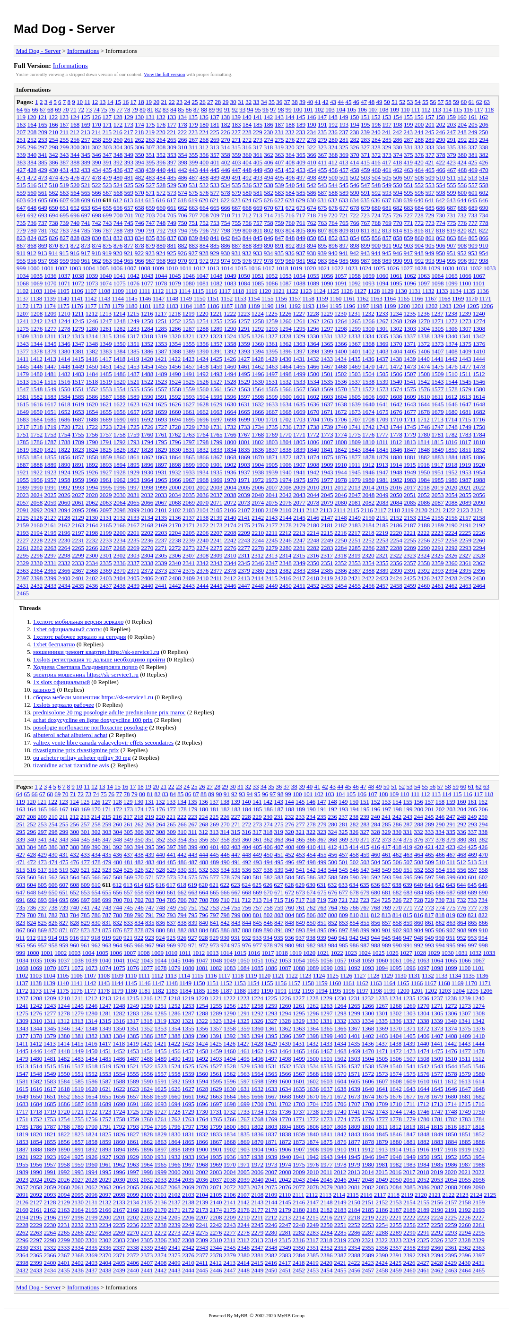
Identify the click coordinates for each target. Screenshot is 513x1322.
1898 (175, 464)
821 (473, 230)
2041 (272, 494)
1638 (341, 404)
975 (236, 260)
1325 (244, 336)
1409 (465, 351)
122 (53, 116)
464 (419, 169)
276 (290, 139)
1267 (382, 321)
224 (204, 132)
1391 (216, 351)
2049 (382, 494)
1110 (131, 290)
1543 (438, 381)
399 (193, 162)
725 (386, 215)
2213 (299, 532)
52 (402, 101)
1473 (410, 366)
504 (376, 177)
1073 (92, 283)
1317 (133, 336)
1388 (175, 351)
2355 (382, 563)
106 (362, 109)
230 (268, 132)
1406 (423, 351)
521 (86, 185)
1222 (230, 313)
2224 (451, 532)
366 (311, 154)
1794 (147, 442)
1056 (327, 275)
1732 (230, 426)
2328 (479, 555)
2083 (382, 502)
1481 (50, 374)
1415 (78, 358)
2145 (299, 517)
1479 (23, 374)
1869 (244, 457)
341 (43, 154)
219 (150, 132)
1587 (106, 396)
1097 (423, 283)
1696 (202, 419)
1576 (423, 389)
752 (204, 222)
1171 (485, 298)
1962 (119, 479)
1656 (119, 411)
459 (365, 169)
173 (129, 124)
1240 (479, 313)
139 (236, 116)
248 (462, 132)
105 (351, 109)
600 (462, 192)
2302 (119, 555)
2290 (423, 547)
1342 (479, 336)
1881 (410, 457)
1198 (376, 305)
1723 (106, 426)
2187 (410, 525)
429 (43, 169)
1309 (23, 336)
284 (376, 139)
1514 (36, 381)
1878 (368, 457)
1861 (133, 457)
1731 (216, 426)
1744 (396, 426)
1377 (23, 351)
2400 (64, 578)
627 (279, 200)
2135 (161, 517)
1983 (410, 479)
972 (204, 260)
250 (483, 132)
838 (182, 237)
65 (27, 109)
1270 (423, 321)
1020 (310, 268)
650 (53, 207)
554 (440, 185)
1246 (92, 321)
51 (394, 101)
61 (471, 101)
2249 (327, 540)
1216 (147, 313)
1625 (161, 404)
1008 (144, 268)
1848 (423, 449)
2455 (354, 585)
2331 (50, 563)
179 (193, 124)
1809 (354, 442)
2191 (465, 525)
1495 (244, 374)
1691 (133, 419)
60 (464, 101)
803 (279, 230)
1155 (267, 298)
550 (397, 185)
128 (117, 116)
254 (53, 139)
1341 (465, 336)
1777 (382, 434)
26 (203, 101)
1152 (227, 298)
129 (128, 116)
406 (268, 162)
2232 (92, 540)
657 (129, 207)
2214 (313, 532)
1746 (423, 426)
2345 (244, 563)
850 (311, 237)
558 (483, 185)
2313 (271, 555)
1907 (299, 464)
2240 (202, 540)
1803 (272, 442)
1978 (341, 479)
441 (172, 169)
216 (117, 132)
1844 (368, 449)
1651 (50, 411)
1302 (396, 328)
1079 (175, 283)
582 (268, 192)
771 (408, 222)
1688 (92, 419)
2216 (340, 532)
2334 (92, 563)
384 (32, 162)
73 (89, 109)
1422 (174, 358)
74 (97, 109)
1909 (327, 464)
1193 (308, 305)
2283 (327, 547)
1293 (272, 328)
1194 (322, 305)
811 (365, 230)
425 (473, 162)
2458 (396, 585)
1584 (64, 396)
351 (150, 154)
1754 (64, 434)
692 (32, 215)
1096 (410, 283)
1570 (341, 389)
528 (161, 185)
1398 (313, 351)
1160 (336, 298)
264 (161, 139)
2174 (230, 525)
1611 (438, 396)
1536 (341, 381)
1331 (327, 336)
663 (193, 207)
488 (204, 177)
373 (387, 154)
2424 (396, 578)
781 (43, 230)
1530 (258, 381)
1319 (161, 336)
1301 (382, 328)
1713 (437, 419)
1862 (147, 457)
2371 (133, 570)
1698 (230, 419)
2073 (244, 502)
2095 (78, 510)
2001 (189, 487)
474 (53, 177)
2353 (354, 563)
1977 (327, 479)
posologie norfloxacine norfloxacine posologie (90, 727)
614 (139, 200)
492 (247, 177)
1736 (285, 426)
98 (281, 109)
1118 (238, 290)
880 (161, 245)
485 (172, 177)
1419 (133, 358)
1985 (438, 479)
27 (210, 101)
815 (408, 230)
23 (179, 101)
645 (473, 200)
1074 (106, 283)
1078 (161, 283)
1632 (258, 404)
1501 (327, 374)
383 (21, 162)
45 (348, 101)
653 (86, 207)
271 (236, 139)
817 (430, 230)
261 (129, 139)
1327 (271, 336)
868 (32, 245)
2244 (258, 540)
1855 (50, 457)
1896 (147, 464)
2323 (410, 555)
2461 (438, 585)
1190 (267, 305)
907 (451, 245)
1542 (423, 381)
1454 (147, 366)
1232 (368, 313)
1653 (78, 411)
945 (386, 253)
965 (129, 260)
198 (397, 124)
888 (247, 245)
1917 (437, 464)
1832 (202, 449)
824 (32, 237)
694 (53, 215)
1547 (23, 389)
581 (258, 192)
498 (311, 177)
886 (225, 245)
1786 (36, 442)
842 (225, 237)
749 (172, 222)
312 (204, 147)
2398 (36, 578)
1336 (396, 336)
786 (96, 230)
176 (161, 124)
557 (473, 185)
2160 (36, 525)
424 (462, 162)
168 (75, 124)
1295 (299, 328)
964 (118, 260)
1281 (106, 328)
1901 (216, 464)
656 (118, 207)
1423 (189, 358)
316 (247, 147)
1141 (77, 298)
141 (257, 116)
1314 (92, 336)
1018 (282, 268)
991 (408, 260)
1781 (438, 434)
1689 (106, 419)
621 (214, 200)
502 (354, 177)
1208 (36, 313)
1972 (258, 479)
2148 (341, 517)
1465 (299, 366)
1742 (368, 426)
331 (408, 147)
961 (86, 260)
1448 (64, 366)
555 (451, 185)
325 (343, 147)
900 (376, 245)
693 (43, 215)
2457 (382, 585)
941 (343, 253)
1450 (92, 366)
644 (462, 200)
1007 (130, 268)
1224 (258, 313)
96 (265, 109)
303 (107, 147)
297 (43, 147)
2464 (479, 585)
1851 (465, 449)
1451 (106, 366)
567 (107, 192)
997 (473, 260)
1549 (50, 389)
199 (408, 124)
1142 (91, 298)
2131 (106, 517)
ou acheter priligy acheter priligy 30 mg (81, 757)
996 (462, 260)
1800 (230, 442)
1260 (285, 321)
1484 (92, 374)
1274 (479, 321)
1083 (230, 283)
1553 (106, 389)
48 (371, 101)
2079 (327, 502)
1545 (465, 381)
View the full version (164, 74)
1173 (36, 305)
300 (75, 147)
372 (376, 154)
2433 (50, 585)
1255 (216, 321)
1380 (64, 351)
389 (86, 162)
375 (408, 154)
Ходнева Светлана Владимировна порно (85, 666)
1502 (341, 374)
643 (451, 200)
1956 (36, 479)
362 (268, 154)
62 (479, 101)
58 (448, 101)
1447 (50, 366)
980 (290, 260)
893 (301, 245)
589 (344, 192)
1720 (64, 426)
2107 (244, 510)
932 (247, 253)
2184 (368, 525)
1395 (272, 351)
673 (301, 207)
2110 (285, 510)
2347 (272, 563)
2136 (175, 517)
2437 (106, 585)
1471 (382, 366)
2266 (92, 547)
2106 (230, 510)
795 (193, 230)
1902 (230, 464)
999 (21, 268)
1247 (106, 321)
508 (419, 177)
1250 (147, 321)
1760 (147, 434)
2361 (465, 563)
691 (21, 215)
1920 (479, 464)
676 (333, 207)
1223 (244, 313)
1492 (202, 374)
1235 (410, 313)
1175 (63, 305)
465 (430, 169)
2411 (216, 578)
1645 (438, 404)
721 (343, 215)
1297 (327, 328)
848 (290, 237)
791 (150, 230)
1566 (285, 389)
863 (451, 237)
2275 (216, 547)
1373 (438, 343)
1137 (23, 298)
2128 (64, 517)
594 (397, 192)
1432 (313, 358)
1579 (465, 389)
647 (21, 207)
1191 (281, 305)
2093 (50, 510)
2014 (368, 487)
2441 (161, 585)
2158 (479, 517)
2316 (313, 555)
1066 (465, 275)
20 (156, 101)
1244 (64, 321)
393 (129, 162)
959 (64, 260)
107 (373, 109)
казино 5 (44, 689)
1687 (78, 419)
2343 (216, 563)
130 (139, 116)
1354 (175, 343)
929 (214, 253)
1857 (78, 457)
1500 (313, 374)
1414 (64, 358)
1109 (118, 290)
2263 (50, 547)
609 (86, 200)
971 (193, 260)
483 (150, 177)
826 (53, 237)
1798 (202, 442)
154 (397, 116)
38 (295, 101)
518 (53, 185)
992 (419, 260)
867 (21, 245)
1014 (227, 268)
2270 (147, 547)
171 (107, 124)
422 (440, 162)
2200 (119, 532)
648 (32, 207)
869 (43, 245)
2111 (299, 510)
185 (258, 124)
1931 (161, 472)
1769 (272, 434)
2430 (479, 578)
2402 (92, 578)
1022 (337, 268)
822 (483, 230)
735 (21, 222)
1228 (313, 313)
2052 (423, 494)
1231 (354, 313)
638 (397, 200)
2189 (438, 525)
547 (365, 185)
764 (333, 222)
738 (53, 222)
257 (86, 139)
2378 (230, 570)
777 (473, 222)
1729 (189, 426)
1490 (175, 374)
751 (193, 222)
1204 (459, 305)
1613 (465, 396)
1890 (64, 464)
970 (182, 260)
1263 (327, 321)
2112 (312, 510)
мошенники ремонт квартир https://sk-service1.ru (96, 651)
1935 (216, 472)
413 (343, 162)
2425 (410, 578)
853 (344, 237)
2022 (479, 487)
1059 (368, 275)
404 (247, 162)
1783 (465, 434)
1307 (465, 328)
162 (483, 116)
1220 (202, 313)
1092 (354, 283)
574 (182, 192)
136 (204, 116)
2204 (175, 532)
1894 (119, 464)
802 (268, 230)
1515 (50, 381)
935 (279, 253)
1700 (258, 419)
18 (141, 101)
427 (21, 169)
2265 (78, 547)
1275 (23, 328)
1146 (145, 298)
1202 (431, 305)
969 (172, 260)
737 (43, 222)
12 (95, 101)
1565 (272, 389)
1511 (465, 374)
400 (204, 162)
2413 (244, 578)
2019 (437, 487)
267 (193, 139)
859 (408, 237)
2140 (230, 517)
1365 (327, 343)
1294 (285, 328)
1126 (346, 290)
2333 (78, 563)
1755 (78, 434)
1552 (92, 389)
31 (241, 101)
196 (376, 124)
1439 (410, 358)
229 (257, 132)
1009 (158, 268)
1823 (78, 449)
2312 (258, 555)
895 (322, 245)
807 (322, 230)
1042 (133, 275)
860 (419, 237)
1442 (451, 358)
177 (172, 124)
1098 (438, 283)
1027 (406, 268)
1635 (299, 404)
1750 (479, 426)
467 (451, 169)
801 (258, 230)
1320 (174, 336)
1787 (50, 442)
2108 (258, 510)
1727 (161, 426)
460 (376, 169)
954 (483, 253)
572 (161, 192)
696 (75, 215)
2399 (50, 578)
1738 (313, 426)
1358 (230, 343)
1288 (202, 328)
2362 (479, 563)
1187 (227, 305)
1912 (368, 464)
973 (215, 260)
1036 (50, 275)
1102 (23, 290)
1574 (396, 389)
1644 (423, 404)
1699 (244, 419)
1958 (64, 479)
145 (300, 116)
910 (483, 245)
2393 (438, 570)
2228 (36, 540)
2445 (216, 585)
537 (258, 185)
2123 (463, 510)
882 (182, 245)
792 (161, 230)
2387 (354, 570)
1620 (92, 404)
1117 (225, 290)
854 (354, 237)
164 (32, 124)
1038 (78, 275)
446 (225, 169)
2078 (313, 502)
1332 (340, 336)
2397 (23, 578)
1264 (341, 321)
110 (405, 109)
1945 (354, 472)
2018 (423, 487)
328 (376, 147)
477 (86, 177)
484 (161, 177)
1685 (50, 419)
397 (172, 162)
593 (387, 192)
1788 (64, 442)
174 (139, 124)
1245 (78, 321)
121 (42, 116)
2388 (368, 570)
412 (333, 162)
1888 (36, 464)
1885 (465, 457)
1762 (175, 434)
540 (290, 185)
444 (204, 169)
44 (341, 101)
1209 (50, 313)
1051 (258, 275)
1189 (254, 305)
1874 (313, 457)
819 (451, 230)
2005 (244, 487)
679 (365, 207)
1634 (285, 404)
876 (118, 245)
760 (290, 222)
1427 (244, 358)
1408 (451, 351)
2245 (272, 540)
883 (193, 245)
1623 (133, 404)
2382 (285, 570)
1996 (119, 487)
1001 (47, 268)
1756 (92, 434)
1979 (354, 479)
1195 (336, 305)
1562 (230, 389)
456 (333, 169)
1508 (423, 374)
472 (32, 177)
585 (301, 192)
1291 (244, 328)
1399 (327, 351)
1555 (133, 389)
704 (161, 215)
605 (43, 200)
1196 (349, 305)
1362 (285, 343)
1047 (202, 275)
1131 (415, 290)
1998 (147, 487)
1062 (410, 275)
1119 (251, 290)
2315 (299, 555)
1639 (354, 404)
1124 (319, 290)
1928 (119, 472)
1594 (202, 396)
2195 (50, 532)
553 (430, 185)
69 (58, 109)
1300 (368, 328)
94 (250, 109)
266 (182, 139)
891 (279, 245)
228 (247, 132)
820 (462, 230)
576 (204, 192)
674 (311, 207)
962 (96, 260)
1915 (410, 464)
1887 (23, 464)
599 (451, 192)
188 (290, 124)
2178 (285, 525)
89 (212, 109)
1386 (147, 351)
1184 (186, 305)
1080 (189, 283)
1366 (341, 343)
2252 (368, 540)
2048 (368, 494)
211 (64, 132)
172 (118, 124)
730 (440, 215)
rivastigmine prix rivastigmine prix (76, 750)
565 (86, 192)
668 (247, 207)
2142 (258, 517)
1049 (230, 275)
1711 (410, 419)
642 (440, 200)
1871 (272, 457)
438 (139, 169)
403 (236, 162)
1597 (244, 396)
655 (107, 207)
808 (333, 230)
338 (483, 147)
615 (150, 200)
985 (344, 260)
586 (311, 192)
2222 (423, 532)
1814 (423, 442)
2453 (327, 585)
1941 (299, 472)
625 (257, 200)
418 (397, 162)
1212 (92, 313)
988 (376, 260)
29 (225, 101)
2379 (244, 570)
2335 (106, 563)
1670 (313, 411)
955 (21, 260)
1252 (175, 321)
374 (397, 154)
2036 (202, 494)
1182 (159, 305)
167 (64, 124)
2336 (119, 563)
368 (333, 154)
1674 (368, 411)
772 (419, 222)
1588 (119, 396)
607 (64, 200)
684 (419, 207)
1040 (106, 275)
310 (182, 147)
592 (376, 192)
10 (80, 101)
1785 (23, 442)
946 (397, 253)
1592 (175, 396)
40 (310, 101)
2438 (119, 585)
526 (139, 185)
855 (365, 237)
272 (247, 139)
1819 (23, 449)
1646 (451, 404)
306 (139, 147)
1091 (341, 283)
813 (386, 230)
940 (333, 253)
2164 (92, 525)
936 (290, 253)
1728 (175, 426)
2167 (133, 525)
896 (333, 245)
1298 (341, 328)
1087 (285, 283)
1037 (64, 275)
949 (430, 253)
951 (451, 253)
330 (397, 147)
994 (440, 260)
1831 (189, 449)
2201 (133, 532)
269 (215, 139)
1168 (444, 298)
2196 (64, 532)
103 (330, 109)
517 (43, 185)
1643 (410, 404)
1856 (64, 457)
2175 (244, 525)
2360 (451, 563)
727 (408, 215)
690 (483, 207)
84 (173, 109)
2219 (382, 532)
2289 (410, 547)
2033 (161, 494)
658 (139, 207)
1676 (396, 411)
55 (425, 101)
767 (365, 222)
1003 (75, 268)
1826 (119, 449)
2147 (327, 517)
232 (290, 132)
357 (215, 154)
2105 (216, 510)
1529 (244, 381)
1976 (313, 479)
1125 (333, 290)
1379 (50, 351)
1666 (258, 411)
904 (419, 245)
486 (182, 177)
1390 (202, 351)
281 (344, 139)
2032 (147, 494)
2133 (133, 517)
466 (440, 169)
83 (166, 109)
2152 (396, 517)
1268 (396, 321)
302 (96, 147)
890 (268, 245)
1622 (119, 404)
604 (32, 200)
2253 (382, 540)
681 (387, 207)
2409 (189, 578)
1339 (437, 336)
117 (478, 109)
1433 (327, 358)
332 (419, 147)
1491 (189, 374)
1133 (442, 290)
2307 (189, 555)
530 (182, 185)
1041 (119, 275)
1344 (36, 343)
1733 (244, 426)
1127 (360, 290)
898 (354, 245)
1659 (161, 411)
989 (387, 260)
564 (75, 192)
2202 (147, 532)
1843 (354, 449)
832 (118, 237)
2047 (354, 494)
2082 (368, 502)
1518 (92, 381)
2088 (451, 502)
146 (311, 116)
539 (279, 185)
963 (107, 260)
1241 (23, 321)
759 (279, 222)
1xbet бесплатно (54, 644)
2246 (285, 540)
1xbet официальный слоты (67, 629)
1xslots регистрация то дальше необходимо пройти (99, 659)
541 (301, 185)
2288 (396, 547)
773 (430, 222)
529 (172, 185)
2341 (189, 563)
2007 (272, 487)
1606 (368, 396)
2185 (382, 525)
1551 (78, 389)
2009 (299, 487)
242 (397, 132)
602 (483, 192)
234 (311, 132)
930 (225, 253)
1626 (175, 404)
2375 (189, 570)
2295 (23, 555)
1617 (50, 404)
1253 (189, 321)
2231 (78, 540)
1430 (285, 358)
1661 (189, 411)
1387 (161, 351)
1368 (368, 343)
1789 (78, 442)
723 (365, 215)
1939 (272, 472)
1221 (216, 313)
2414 (258, 578)
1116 (211, 290)
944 (376, 253)
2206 (202, 532)
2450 (285, 585)
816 (419, 230)
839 (193, 237)
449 (258, 169)
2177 (272, 525)
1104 (50, 290)
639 (408, 200)
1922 (36, 472)
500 (333, 177)
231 (279, 132)
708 (204, 215)
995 (451, 260)
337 (473, 147)
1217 (161, 313)
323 (322, 147)
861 (430, 237)
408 (290, 162)
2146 (313, 517)
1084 (244, 283)
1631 (244, 404)
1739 (327, 426)
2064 (119, 502)
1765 (216, 434)
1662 (202, 411)
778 (483, 222)
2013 (354, 487)
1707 (354, 419)
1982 (396, 479)
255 (64, 139)
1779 (410, 434)
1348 (92, 343)
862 (440, 237)
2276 (230, 547)
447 (236, 169)
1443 (465, 358)
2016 (396, 487)
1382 (92, 351)
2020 (451, 487)
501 (344, 177)
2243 (244, 540)
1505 (382, 374)
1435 (354, 358)
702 (139, 215)
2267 (106, 547)
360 (247, 154)
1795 (161, 442)
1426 (230, 358)
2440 (147, 585)
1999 (161, 487)
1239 (465, 313)
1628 (202, 404)
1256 (230, 321)
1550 (64, 389)
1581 (23, 396)
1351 (133, 343)
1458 (202, 366)
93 (242, 109)
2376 (202, 570)
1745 (410, 426)
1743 (382, 426)
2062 (92, 502)
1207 (23, 313)
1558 (175, 389)
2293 (465, 547)
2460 (423, 585)
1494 (230, 374)
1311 (50, 336)
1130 (401, 290)
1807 (327, 442)
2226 (479, 532)
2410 (202, 578)
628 (290, 200)
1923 (50, 472)
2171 (189, 525)
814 (397, 230)
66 (35, 109)
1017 (268, 268)
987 (365, 260)
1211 (78, 313)
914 (53, 253)
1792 (119, 442)
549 (387, 185)
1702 (285, 419)
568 (118, 192)
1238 (451, 313)
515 (21, 185)
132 (160, 116)
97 (273, 109)
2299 (78, 555)
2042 (285, 494)
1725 (133, 426)
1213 (105, 313)
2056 (479, 494)
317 (257, 147)
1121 (279, 290)
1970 (230, 479)
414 (354, 162)
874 (96, 245)
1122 (292, 290)
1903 (244, 464)
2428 (451, 578)
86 (189, 109)
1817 (465, 442)
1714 (451, 419)
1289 (216, 328)
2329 (23, 563)
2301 (106, 555)
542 (311, 185)
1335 (382, 336)
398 (182, 162)
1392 (230, 351)
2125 (23, 517)
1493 (216, 374)
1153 (241, 298)
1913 (382, 464)
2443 (189, 585)
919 (107, 253)
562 (53, 192)
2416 (285, 578)
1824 (92, 449)
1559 (189, 389)
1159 (322, 298)
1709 (382, 419)
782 (53, 230)
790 (139, 230)
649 (43, 207)
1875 (327, 457)
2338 (147, 563)
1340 (451, 336)
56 (433, 101)
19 (149, 101)
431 (64, 169)
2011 (327, 487)
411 (322, 162)
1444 (479, 358)
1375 (465, 343)
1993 (78, 487)
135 (193, 116)
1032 (476, 268)
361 (258, 154)
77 (119, 109)
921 (128, 253)
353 (172, 154)
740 (75, 222)
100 (298, 109)
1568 (313, 389)
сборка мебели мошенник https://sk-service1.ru (93, 697)
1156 (281, 298)
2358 (423, 563)
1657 (133, 411)
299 (64, 147)
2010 (313, 487)
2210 (258, 532)
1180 (131, 305)
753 (215, 222)
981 (301, 260)
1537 (354, 381)
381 (473, 154)
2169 (161, 525)
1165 (404, 298)
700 (118, 215)
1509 (438, 374)
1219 (189, 313)
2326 (451, 555)
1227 (299, 313)
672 (290, 207)
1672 (341, 411)
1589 (133, 396)
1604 (341, 396)
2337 (133, 563)
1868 (230, 457)
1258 (258, 321)
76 (112, 109)
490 (225, 177)
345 (86, 154)
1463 (272, 366)
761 (301, 222)
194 (354, 124)
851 (322, 237)
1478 (479, 366)
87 (196, 109)
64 (20, 109)
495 (279, 177)
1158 (308, 298)
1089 (313, 283)
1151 (213, 298)
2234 (119, 540)
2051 (410, 494)
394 (139, 162)
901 (387, 245)
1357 (216, 343)
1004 (89, 268)
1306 (451, 328)
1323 (216, 336)
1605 (354, 396)
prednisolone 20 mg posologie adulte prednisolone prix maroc (109, 712)
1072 (78, 283)
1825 (106, 449)
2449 (272, 585)
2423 (382, 578)
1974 (285, 479)
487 (193, 177)
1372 (423, 343)
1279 (78, 328)
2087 (438, 502)
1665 (244, 411)
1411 (23, 358)
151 (365, 116)
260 (118, 139)
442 (182, 169)
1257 (244, 321)
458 (354, 169)
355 (193, 154)
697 (86, 215)
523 (107, 185)
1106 (77, 290)
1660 (175, 411)
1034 (23, 275)
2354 (368, 563)
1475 (438, 366)
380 (462, 154)
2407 (161, 578)
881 (172, 245)
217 (128, 132)
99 (289, 109)
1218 (174, 313)
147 (322, 116)
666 (225, 207)
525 (129, 185)
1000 (33, 268)
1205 (473, 305)
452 (290, 169)
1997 (133, 487)
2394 (451, 570)
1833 (216, 449)
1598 (258, 396)
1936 (230, 472)
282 (354, 139)
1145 (131, 298)
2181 (327, 525)
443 (193, 169)
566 (96, 192)
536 (247, 185)
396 (161, 162)
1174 (50, 305)
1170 (472, 298)
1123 (306, 290)
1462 (258, 366)
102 (319, 109)
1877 (354, 457)
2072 (230, 502)
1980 (368, 479)
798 (225, 230)
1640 (368, 404)
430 (53, 169)
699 (107, 215)
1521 (133, 381)
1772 (313, 434)
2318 (340, 555)
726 (397, 215)
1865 (189, 457)
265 (172, 139)
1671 (327, 411)
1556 (147, 389)
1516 (64, 381)
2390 (396, 570)
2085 (410, 502)
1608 (396, 396)
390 (96, 162)
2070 (202, 502)
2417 (299, 578)
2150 (368, 517)
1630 (230, 404)
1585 (78, 396)
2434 (64, 585)
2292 (451, 547)
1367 (354, 343)
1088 (299, 283)
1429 (271, 358)
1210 (64, 313)
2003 (216, 487)
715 (279, 215)
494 (268, 177)
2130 (92, 517)
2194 (36, 532)
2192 (479, 525)
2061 (78, 502)
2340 (175, 563)
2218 (368, 532)
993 (430, 260)
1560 (202, 389)
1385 (133, 351)
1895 (133, 464)
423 (451, 162)
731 (451, 215)
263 (150, 139)
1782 (451, 434)
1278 (64, 328)
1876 (341, 457)
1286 (175, 328)
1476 (451, 366)
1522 (147, 381)
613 (128, 200)
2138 (202, 517)
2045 (327, 494)
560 (32, 192)
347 (107, 154)
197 (387, 124)
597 (430, 192)
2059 (50, 502)
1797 (189, 442)
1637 (327, 404)
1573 (382, 389)
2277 (244, 547)
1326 (258, 336)
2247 (299, 540)
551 (408, 185)
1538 (368, 381)
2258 (451, 540)
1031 (462, 268)
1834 (230, 449)
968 (161, 260)
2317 (327, 555)
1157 (295, 298)
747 (150, 222)
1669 (299, 411)
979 (279, 260)
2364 (36, 570)
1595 (216, 396)
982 (311, 260)
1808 (341, 442)
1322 (202, 336)
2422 (368, 578)
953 (473, 253)
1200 (404, 305)
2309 (216, 555)
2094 (64, 510)
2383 (299, 570)
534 (225, 185)
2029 (106, 494)
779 (21, 230)
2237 (161, 540)
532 (204, 185)
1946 (368, 472)
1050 (244, 275)
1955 (23, 479)
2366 (64, 570)
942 (354, 253)
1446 (36, 366)
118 (489, 109)
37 (287, 101)
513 (473, 177)
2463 (465, 585)
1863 (161, 457)
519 (64, 185)
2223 (437, 532)
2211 (272, 532)
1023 (351, 268)
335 (451, 147)
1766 (230, 434)
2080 (341, 502)
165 (43, 124)
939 (322, 253)
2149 (354, 517)
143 (279, 116)
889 (258, 245)
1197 (363, 305)
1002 (61, 268)
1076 (133, 283)
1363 (299, 343)
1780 (423, 434)
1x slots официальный (61, 682)
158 (440, 116)
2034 (175, 494)
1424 (202, 358)
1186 (213, 305)
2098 (119, 510)
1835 (244, 449)
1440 (423, 358)
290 (440, 139)
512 (462, 177)
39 (302, 101)
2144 (285, 517)
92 (235, 109)
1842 (341, 449)
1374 (451, 343)
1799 (216, 442)
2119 (407, 510)
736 (32, 222)
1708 (368, 419)
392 (118, 162)
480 (118, 177)
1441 (437, 358)
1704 (313, 419)
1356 (202, 343)
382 (483, 154)
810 (354, 230)
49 (379, 101)
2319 (354, 555)
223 (193, 132)
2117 (380, 510)
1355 (189, 343)
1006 (116, 268)
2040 (258, 494)
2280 (285, 547)
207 (21, 132)
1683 (23, 419)
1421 (161, 358)
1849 (438, 449)
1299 (354, 328)
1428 (258, 358)
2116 (367, 510)
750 (182, 222)
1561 (216, 389)
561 (43, 192)
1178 (104, 305)
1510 (451, 374)
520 (75, 185)
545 (344, 185)
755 (236, 222)
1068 (23, 283)
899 (365, 245)
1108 (104, 290)
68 (50, 109)
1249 (133, 321)
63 (487, 101)
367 (322, 154)
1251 (161, 321)
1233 (382, 313)
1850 (451, 449)
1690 (119, 419)
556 (462, 185)
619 (193, 200)
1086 (272, 283)
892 (290, 245)
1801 (244, 442)
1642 (396, 404)
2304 (147, 555)
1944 (341, 472)
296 (32, 147)
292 (462, 139)
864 (462, 237)
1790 (92, 442)
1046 (189, 275)
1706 (341, 419)
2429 (465, 578)
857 (387, 237)
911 (21, 253)
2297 (50, 555)
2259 (465, 540)
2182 (341, 525)
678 (354, 207)
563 (64, 192)
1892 (92, 464)
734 (483, 215)
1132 (428, 290)
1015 (241, 268)
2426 (423, 578)
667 (236, 207)
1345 (50, 343)
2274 (202, 547)
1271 (438, 321)
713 (257, 215)
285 (387, 139)
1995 (106, 487)
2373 (161, 570)
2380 (258, 570)
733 (473, 215)
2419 (327, 578)
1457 (189, 366)
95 (258, 109)
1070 (50, 283)
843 (236, 237)
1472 (396, 366)
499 (322, 177)
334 (440, 147)
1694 (175, 419)
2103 (189, 510)
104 (341, 109)
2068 (175, 502)
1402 (368, 351)
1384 (119, 351)
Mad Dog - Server (64, 29)
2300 (92, 555)
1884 (451, 457)
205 (473, 124)
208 (32, 132)
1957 (50, 479)
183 (236, 124)
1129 (388, 290)
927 (193, 253)
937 (300, 253)
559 (21, 192)
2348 (285, 563)
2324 (423, 555)
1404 (396, 351)
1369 (382, 343)
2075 (272, 502)
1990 (36, 487)
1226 (285, 313)
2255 (410, 540)
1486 (119, 374)
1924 (64, 472)
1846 (396, 449)
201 (430, 124)
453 (301, 169)
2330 (36, 563)
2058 (36, 502)
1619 (78, 404)
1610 (423, 396)
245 (430, 132)
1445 (23, 366)
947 (408, 253)
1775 (354, 434)
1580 (479, 389)
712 (247, 215)
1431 (299, 358)
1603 (327, 396)
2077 (299, 502)
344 (75, 154)
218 (139, 132)
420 (419, 162)
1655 (106, 411)
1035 (36, 275)
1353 (161, 343)
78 (127, 109)
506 (397, 177)
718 (311, 215)
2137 (189, 517)
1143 (104, 298)
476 (75, 177)
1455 (161, 366)
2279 (272, 547)
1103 (36, 290)
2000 (175, 487)
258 (96, 139)
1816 (451, 442)
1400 (341, 351)
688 (462, 207)
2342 (202, 563)
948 (419, 253)
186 (268, 124)
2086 (423, 502)
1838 (285, 449)
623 (236, 200)
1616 (36, 404)
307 (150, 147)
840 (204, 237)
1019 (296, 268)
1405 (410, 351)
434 (96, 169)
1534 (313, 381)
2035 (189, 494)
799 (236, 230)
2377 (216, 570)
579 (236, 192)
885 (215, 245)
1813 (410, 442)
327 (365, 147)
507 (408, 177)
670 (268, 207)
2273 (189, 547)
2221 (410, 532)
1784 (479, 434)
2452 (313, 585)
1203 (445, 305)
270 (225, 139)
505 (387, 177)
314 (225, 147)
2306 (175, 555)
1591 (161, 396)
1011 (186, 268)
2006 (258, 487)
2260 (479, 540)
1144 (118, 298)
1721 (78, 426)
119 (21, 116)
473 (43, 177)
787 (107, 230)
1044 (161, 275)
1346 (64, 343)
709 (215, 215)
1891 (78, 464)
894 (311, 245)
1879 (382, 457)
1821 (50, 449)
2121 (435, 510)
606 (53, 200)
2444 (202, 585)
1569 (327, 389)
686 (440, 207)
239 (365, 132)
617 (171, 200)
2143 (272, 517)
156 (419, 116)
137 (214, 116)
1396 (285, 351)
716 (290, 215)
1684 (36, 419)
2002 (202, 487)
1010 (171, 268)
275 (279, 139)
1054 (299, 275)
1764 (202, 434)
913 (42, 253)
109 (395, 109)
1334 (368, 336)
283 (365, 139)
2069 (189, 502)
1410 (479, 351)
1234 (396, 313)
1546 (479, 381)
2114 (339, 510)
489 (215, 177)
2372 (147, 570)
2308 (202, 555)
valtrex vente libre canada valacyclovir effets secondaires (103, 742)
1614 (479, 396)
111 (415, 109)
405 (258, 162)
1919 (465, 464)
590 (354, 192)
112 (426, 109)
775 (451, 222)
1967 (189, 479)
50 (387, 101)
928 (204, 253)
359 (236, 154)
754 (225, 222)
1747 (438, 426)
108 (384, 109)
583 (279, 192)
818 (440, 230)
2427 (437, 578)
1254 (202, 321)
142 (268, 116)
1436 (368, 358)
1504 (368, 374)
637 (386, 200)
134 (182, 116)
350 (139, 154)
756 (247, 222)
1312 (64, 336)
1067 (479, 275)
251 (21, 139)
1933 (189, 472)
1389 (189, 351)
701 (129, 215)
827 (64, 237)
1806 (313, 442)
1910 (341, 464)
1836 (258, 449)
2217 (354, 532)
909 (473, 245)
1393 (244, 351)
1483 (78, 374)
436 (118, 169)
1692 (147, 419)
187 (279, 124)
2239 (189, 540)
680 (376, 207)
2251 (354, 540)
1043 (147, 275)
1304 (423, 328)
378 (440, 154)
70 (66, 109)
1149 (186, 298)
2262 (36, 547)
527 (150, 185)
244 (419, 132)
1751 (23, 434)
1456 (175, 366)
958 (53, 260)
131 (150, 116)
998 (483, 260)
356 (204, 154)
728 (419, 215)
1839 (299, 449)
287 (408, 139)
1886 (479, 457)
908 (462, 245)
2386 (341, 570)
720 (333, 215)
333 (430, 147)
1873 (299, 457)
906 (440, 245)
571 (150, 192)
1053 (285, 275)
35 (272, 101)
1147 (159, 298)
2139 (216, 517)
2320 (368, 555)
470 (483, 169)
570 (139, 192)
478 (96, 177)
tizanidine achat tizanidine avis (71, 765)
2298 (64, 555)
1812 (396, 442)
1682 (479, 411)
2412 (230, 578)
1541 (410, 381)
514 (483, 177)
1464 (285, 366)
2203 (161, 532)
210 (53, 132)
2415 (271, 578)
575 (193, 192)
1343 (23, 343)
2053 (438, 494)
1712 (423, 419)
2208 (230, 532)
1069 (36, 283)
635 (365, 200)
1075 (119, 283)
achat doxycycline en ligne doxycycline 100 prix (93, 719)
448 (247, 169)
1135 (469, 290)
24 (187, 101)
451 (279, 169)
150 (354, 116)
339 (21, 154)
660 (161, 207)
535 (236, 185)
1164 (390, 298)
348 (118, 154)
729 (430, 215)
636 (376, 200)
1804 (285, 442)
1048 (216, 275)
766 (354, 222)
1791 (106, 442)
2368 (92, 570)
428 (32, 169)
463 (408, 169)
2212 (285, 532)
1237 (437, 313)
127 (107, 116)
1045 (175, 275)
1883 (438, 457)
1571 (354, 389)
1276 (36, 328)
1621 (106, 404)
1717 (23, 426)
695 (64, 215)
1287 (189, 328)
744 (118, 222)
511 (451, 177)
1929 (133, 472)
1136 (483, 290)
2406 (147, 578)
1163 (376, 298)
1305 (438, 328)
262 (139, 139)
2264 (64, 547)
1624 (147, 404)
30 (233, 101)
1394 (258, 351)
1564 (258, 389)
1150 (199, 298)
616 (160, 200)
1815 (437, 442)
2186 (396, 525)
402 (225, 162)
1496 (258, 374)
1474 (423, 366)
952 (462, 253)
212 (74, 132)
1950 (423, 472)
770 (397, 222)
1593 (189, 396)
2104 (202, 510)
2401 (78, 578)
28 (218, 101)
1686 (64, 419)
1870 (258, 457)
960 (75, 260)
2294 (479, 547)
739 (64, 222)
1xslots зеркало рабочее (63, 704)
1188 (241, 305)
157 (430, 116)
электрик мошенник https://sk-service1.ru (86, 674)
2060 (64, 502)
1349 (106, 343)
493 (258, 177)
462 (397, 169)
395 (150, 162)
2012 (340, 487)
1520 (119, 381)
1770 (285, 434)
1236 (423, 313)
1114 (185, 290)
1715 (465, 419)
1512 (479, 374)
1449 (78, 366)
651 (64, 207)
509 (430, 177)
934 (268, 253)
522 (96, 185)
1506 (396, 374)
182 (225, 124)
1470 (368, 366)
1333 (354, 336)
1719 (50, 426)
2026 (64, 494)
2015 (382, 487)
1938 (258, 472)
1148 (172, 298)
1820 (36, 449)
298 (53, 147)
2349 (299, 563)
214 (96, 132)
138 (225, 116)
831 (107, 237)
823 (21, 237)
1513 (23, 381)
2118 (394, 510)
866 (483, 237)
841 (215, 237)
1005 (102, 268)
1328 (285, 336)
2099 (133, 510)
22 (172, 101)
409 (301, 162)
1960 (92, 479)
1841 (327, 449)
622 (225, 200)
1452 (119, 366)
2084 (396, 502)
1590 (147, 396)
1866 (202, 457)
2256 (423, 540)
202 (440, 124)
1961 (106, 479)
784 (75, 230)
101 (308, 109)
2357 (410, 563)
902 (397, 245)
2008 (285, 487)
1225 (271, 313)
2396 (479, 570)
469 (473, 169)
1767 (244, 434)
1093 (368, 283)
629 (300, 200)
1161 (349, 298)
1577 (438, 389)
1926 (92, 472)
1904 (258, 464)
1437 (382, 358)
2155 (438, 517)
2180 (313, 525)
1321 (189, 336)
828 (75, 237)
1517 (78, 381)
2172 (202, 525)
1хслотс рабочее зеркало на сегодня (79, 636)
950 (440, 253)
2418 (313, 578)
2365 (50, 570)
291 (451, 139)
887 (236, 245)
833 (129, 237)
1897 (161, 464)
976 (247, 260)
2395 (465, 570)
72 (81, 109)
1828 (147, 449)
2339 (161, 563)
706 (182, 215)
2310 (230, 555)
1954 (479, 472)
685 (430, 207)
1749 (465, 426)
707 (193, 215)
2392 (423, 570)
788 (118, 230)
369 (344, 154)
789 (129, 230)
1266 (368, 321)
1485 (106, 374)
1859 (106, 457)
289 (430, 139)
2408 (175, 578)
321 (300, 147)
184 (247, 124)
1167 (431, 298)
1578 (451, 389)
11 (87, 101)
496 (290, 177)
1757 (106, 434)
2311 (244, 555)
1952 (451, 472)
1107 (91, 290)
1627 (189, 404)
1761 (161, 434)
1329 (299, 336)
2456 (368, 585)
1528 (230, 381)
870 (53, 245)
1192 (295, 305)
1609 (410, 396)
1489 (161, 374)
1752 (36, 434)
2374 (175, 570)
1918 (451, 464)
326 (354, 147)
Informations (83, 50)
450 (268, 169)
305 (129, 147)
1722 (92, 426)
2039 (244, 494)
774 (440, 222)
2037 (216, 494)
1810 (368, 442)
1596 (230, 396)
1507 (410, 374)
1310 (36, 336)
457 (344, 169)
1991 (50, 487)
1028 (420, 268)
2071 (216, 502)
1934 (202, 472)
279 (322, 139)
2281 (299, 547)
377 (430, 154)
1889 (50, 464)
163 (21, 124)
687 (451, 207)
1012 (199, 268)
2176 (258, 525)
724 (376, 215)
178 (182, 124)
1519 (106, 381)
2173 (216, 525)
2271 (161, 547)
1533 (299, 381)
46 (356, 101)
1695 (189, 419)
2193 (23, 532)
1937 (244, 472)
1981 (382, 479)
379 (451, 154)
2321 (382, 555)
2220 (396, 532)
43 (333, 101)
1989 (23, 487)
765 (344, 222)
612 (117, 200)
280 (333, 139)
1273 (465, 321)
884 (204, 245)
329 (386, 147)
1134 (456, 290)
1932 (175, 472)
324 (333, 147)
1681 (465, 411)
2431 (23, 585)
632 (333, 200)
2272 (175, 547)
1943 (327, 472)
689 (473, 207)
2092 (36, 510)
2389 (382, 570)
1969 (216, 479)
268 (204, 139)
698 (96, 215)
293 (473, 139)
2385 (327, 570)
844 (247, 237)
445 (215, 169)
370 (354, 154)
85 (181, 109)
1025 (379, 268)
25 (194, 101)
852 (333, 237)
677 (344, 207)
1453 (133, 366)
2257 (438, 540)
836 (161, 237)
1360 (258, 343)
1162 (363, 298)
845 (258, 237)
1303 (410, 328)
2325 (437, 555)
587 (322, 192)
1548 (36, 389)
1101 (479, 283)
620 (204, 200)
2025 (50, 494)
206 (483, 124)
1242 (36, 321)
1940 (285, 472)
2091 (23, 510)
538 (268, 185)
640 (419, 200)
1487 (133, 374)
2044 (313, 494)
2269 (133, 547)
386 (53, 162)
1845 (382, 449)
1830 (175, 449)
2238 (175, 540)
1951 (438, 472)
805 (301, 230)
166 (53, 124)
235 (322, 132)
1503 (354, 374)
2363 (23, 570)
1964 (147, 479)
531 (193, 185)
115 (457, 109)
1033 (490, 268)
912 (31, 253)
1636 (313, 404)
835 (150, 237)
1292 (258, 328)
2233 (106, 540)
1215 (133, 313)
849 (301, 237)
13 (102, 101)
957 (43, 260)
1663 (216, 411)
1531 (272, 381)
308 (161, 147)
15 (118, 101)
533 (215, 185)
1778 (396, 434)
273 (258, 139)
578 (225, 192)
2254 (396, 540)
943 (365, 253)
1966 (175, 479)
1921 (23, 472)
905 (430, 245)
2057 (23, 502)
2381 (272, 570)
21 (164, 101)
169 (86, 124)
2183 (354, 525)
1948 (396, 472)
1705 (327, 419)
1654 (92, 411)
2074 (258, 502)
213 (85, 132)
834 (139, 237)
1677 (410, 411)
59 (456, 101)
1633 (272, 404)
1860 (119, 457)
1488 (147, 374)
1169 (458, 298)
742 (96, 222)
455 (322, 169)
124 (74, 116)
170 (96, 124)
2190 (451, 525)
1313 (78, 336)
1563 (244, 389)
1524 (175, 381)
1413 (50, 358)
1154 (254, 298)
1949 (410, 472)
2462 (451, 585)
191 (322, 124)
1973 (272, 479)
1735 (272, 426)
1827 (133, 449)
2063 (106, 502)
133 (171, 116)
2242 (230, 540)
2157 (465, 517)
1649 (23, 411)
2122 (449, 510)
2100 (147, 510)
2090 (479, 502)
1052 (272, 275)
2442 (175, 585)
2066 (147, 502)
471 (21, 177)
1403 (382, 351)
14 (110, 101)
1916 (423, 464)
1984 (423, 479)
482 (139, 177)
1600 (285, 396)
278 (311, 139)
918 (96, 253)
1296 (313, 328)
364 (290, 154)
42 (325, 101)
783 (64, 230)
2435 (78, 585)
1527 (216, 381)
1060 (382, 275)
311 (193, 147)
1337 (410, 336)
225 (214, 132)
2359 (438, 563)
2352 (341, 563)
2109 (272, 510)
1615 (23, 404)
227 (236, 132)
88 (204, 109)
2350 (313, 563)
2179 (299, 525)
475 (64, 177)
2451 (299, 585)
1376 (479, 343)
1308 (479, 328)
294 (483, 139)
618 (182, 200)
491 (236, 177)
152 (376, 116)
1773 (327, 434)
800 (247, 230)
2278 (258, 547)
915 (64, 253)
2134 (147, 517)
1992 (64, 487)
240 (376, 132)
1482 (64, 374)
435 (107, 169)
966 (139, 260)
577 (215, 192)
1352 (147, 343)
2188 (423, 525)
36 (279, 101)
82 (158, 109)
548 (376, 185)
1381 (78, 351)
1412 (36, 358)
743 (107, 222)
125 (85, 116)
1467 (327, 366)
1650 (36, 411)
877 (129, 245)
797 (215, 230)
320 (290, 147)
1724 (119, 426)
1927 (106, 472)
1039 (92, 275)
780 (32, 230)
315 (236, 147)
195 (365, 124)
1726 (147, 426)
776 (462, 222)
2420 (340, 578)
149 (343, 116)
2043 (299, 494)
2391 (410, 570)
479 (107, 177)
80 (142, 109)
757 (258, 222)
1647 (465, 404)
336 (462, 147)
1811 (382, 442)
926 (182, 253)
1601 (299, 396)
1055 (313, 275)
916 (74, 253)
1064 (438, 275)
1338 (423, 336)
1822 (64, 449)
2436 (92, 585)
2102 (175, 510)
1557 (161, 389)
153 (386, 116)
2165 (106, 525)
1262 (313, 321)
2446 (230, 585)
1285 (161, 328)
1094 (382, 283)
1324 (230, 336)
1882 (423, 457)
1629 (216, 404)
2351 (327, 563)
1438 (396, 358)
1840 (313, 449)
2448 (258, 585)
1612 (451, 396)
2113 (326, 510)
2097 (106, 510)
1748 (451, 426)
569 (129, 192)
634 (354, 200)
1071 (64, 283)
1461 (244, 366)
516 (32, 185)
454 (311, 169)
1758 (119, 434)
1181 (145, 305)
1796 (175, 442)
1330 (313, 336)
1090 (327, 283)
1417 (105, 358)
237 (343, 132)
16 (125, 101)
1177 (91, 305)
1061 (396, 275)
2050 (396, 494)
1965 (161, 479)
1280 (92, 328)
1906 (285, 464)
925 (171, 253)
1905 (272, 464)
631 (322, 200)
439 (150, 169)
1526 (202, 381)
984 (333, 260)
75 (104, 109)
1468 (341, 366)
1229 (327, 313)
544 (333, 185)
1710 (396, 419)
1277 (50, 328)
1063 (423, 275)
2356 (396, 563)
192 (333, 124)
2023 (23, 494)
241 (386, 132)
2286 (368, 547)
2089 (465, 502)
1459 (216, 366)
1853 (23, 457)
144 (290, 116)
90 (220, 109)
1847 (410, 449)
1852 (479, 449)
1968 (202, 479)
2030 (119, 494)
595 (408, 192)
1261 (299, 321)
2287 (382, 547)
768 (376, 222)
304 (118, 147)
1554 (119, 389)
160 (462, 116)
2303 (133, 555)
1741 (354, 426)
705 (172, 215)
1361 (272, 343)
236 (333, 132)
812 (376, 230)
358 (225, 154)
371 (365, 154)
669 (258, 207)
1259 (272, 321)
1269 (410, 321)
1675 (382, 411)
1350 (119, 343)
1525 (189, 381)
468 (462, 169)
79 (135, 109)
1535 (327, 381)
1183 (172, 305)
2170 (175, 525)
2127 (50, 517)
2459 (410, 585)
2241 (216, 540)
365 (301, 154)
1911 (354, 464)
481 (129, 177)
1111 (145, 290)
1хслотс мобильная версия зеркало (78, 621)
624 (247, 200)
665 (215, 207)
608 (75, 200)
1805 (299, 442)
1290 (230, 328)
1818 (479, 442)
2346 (258, 563)
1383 (106, 351)
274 (268, 139)
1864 (175, 457)
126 (96, 116)
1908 (313, 464)
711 (236, 215)
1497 (272, 374)
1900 (202, 464)
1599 (272, 396)
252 (32, 139)
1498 (285, 374)
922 (139, 253)
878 (139, 245)
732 (462, 215)
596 (419, 192)
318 (268, 147)
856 (376, 237)
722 (354, 215)
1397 (299, 351)
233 (300, 132)
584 (290, 192)
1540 (396, 381)
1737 (299, 426)
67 (43, 109)
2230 (64, 540)
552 (419, 185)
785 (86, 230)
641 (430, 200)
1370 (396, 343)
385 (43, 162)
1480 (36, 374)
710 (225, 215)
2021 (465, 487)
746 (139, 222)
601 (473, 192)
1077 (147, 283)
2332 (64, 563)
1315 (105, 336)
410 (311, 162)
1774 (341, 434)
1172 (23, 305)
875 (107, 245)
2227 (23, 540)
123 (64, 116)
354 (182, 154)
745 (129, 222)
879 (150, 245)
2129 (78, 517)
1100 (465, 283)
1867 (216, 457)
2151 (382, 517)
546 (354, 185)
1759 (133, 434)
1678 (423, 411)
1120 (265, 290)
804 (290, 230)
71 (73, 109)
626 (268, 200)
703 (150, 215)
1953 (465, 472)
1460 (230, 366)
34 (264, 101)
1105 (63, 290)
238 (354, 132)
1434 (340, 358)
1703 (299, 419)
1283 (133, 328)
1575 (410, 389)
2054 (451, 494)
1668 (285, 411)
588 (333, 192)
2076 (285, 502)
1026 (393, 268)
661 (172, 207)
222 (182, 132)
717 (300, 215)
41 (317, 101)
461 (387, 169)
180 (204, 124)
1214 (119, 313)
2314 (285, 555)
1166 (417, 298)
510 (440, 177)
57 (440, 101)
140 (247, 116)
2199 (106, 532)
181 (215, 124)
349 (129, 154)
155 (408, 116)
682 (397, 207)
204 (462, 124)
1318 (147, 336)
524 (118, 185)
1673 (354, 411)
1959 (78, 479)
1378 (36, 351)
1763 (189, 434)
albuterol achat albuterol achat (70, 734)
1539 (382, 381)
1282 (119, 328)
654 (96, 207)
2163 (78, 525)
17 (133, 101)
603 (21, 200)
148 (333, 116)
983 (322, 260)
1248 (119, 321)
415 (365, 162)
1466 (313, 366)
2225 (465, 532)
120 (31, 116)
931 (236, 253)
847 (279, 237)
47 (364, 101)
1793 (133, 442)
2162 (64, 525)
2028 (92, 494)
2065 (133, 502)
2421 (354, 578)
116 (468, 109)
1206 (486, 305)
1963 (133, 479)
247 (451, 132)
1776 (368, 434)
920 (117, 253)
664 (204, 207)
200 (419, 124)
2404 (119, 578)
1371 (410, 343)
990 (397, 260)
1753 (50, 434)
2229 (50, 540)
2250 (341, 540)
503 (365, 177)
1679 (438, 411)
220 (160, 132)
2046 (341, 494)
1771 (299, 434)
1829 (161, 449)
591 (365, 192)
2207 (216, 532)
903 (408, 245)
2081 (354, 502)
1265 (354, 321)
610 (96, 200)
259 (107, 139)
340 (32, 154)
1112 (158, 290)
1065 (451, 275)
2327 (465, 555)
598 (440, 192)
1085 (258, 283)
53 (410, 101)
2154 (423, 517)
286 (397, 139)
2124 (476, 510)
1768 (258, 434)
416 (376, 162)
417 (386, 162)
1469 (354, 366)
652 (75, 207)
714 (268, 215)
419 (408, 162)
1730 (202, 426)
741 (86, 222)
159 (451, 116)
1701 (272, 419)
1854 (36, 457)
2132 (119, 517)
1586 (92, 396)
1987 (465, 479)
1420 (147, 358)
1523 (161, 381)
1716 (479, 419)
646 (483, 200)
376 (419, 154)
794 (182, 230)
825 (43, 237)
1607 (382, 396)
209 (43, 132)
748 (161, 222)
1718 (36, 426)
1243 (50, 321)
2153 (410, 517)
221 (171, 132)
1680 (451, 411)
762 (311, 222)
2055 (465, 494)
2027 (78, 494)
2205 (189, 532)
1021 (324, 268)
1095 (396, 283)
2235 (133, 540)
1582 (36, 396)
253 (43, 139)
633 (343, 200)
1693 (161, 419)
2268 (119, 547)
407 (279, 162)
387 (64, 162)
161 (473, 116)
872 (75, 245)
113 (436, 109)
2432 (36, 585)
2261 (23, 547)
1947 (382, 472)
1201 (417, 305)
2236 (147, 540)
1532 (285, 381)
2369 (106, 570)
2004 (230, 487)
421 (430, 162)
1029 (434, 268)
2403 (106, 578)
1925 (78, 472)
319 (279, 147)
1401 (354, 351)
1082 (216, 283)
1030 (448, 268)
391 (107, 162)
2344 (230, 563)
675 (322, 207)
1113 (171, 290)
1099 (451, 283)
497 (301, 177)
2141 (244, 517)
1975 (299, 479)
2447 (244, 585)
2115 (353, 510)
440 (161, 169)
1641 (382, 404)
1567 (299, 389)
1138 (36, 298)
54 (418, 101)
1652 (64, 411)
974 (225, 260)
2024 (36, 494)
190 (311, 124)
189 (301, 124)
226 (225, 132)
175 (150, 124)
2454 (341, 585)
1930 (147, 472)
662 (182, 207)
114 (447, 109)
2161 (50, 525)
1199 (390, 305)
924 (160, 253)
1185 (199, 305)
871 (64, 245)
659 (150, 207)
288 (419, 139)
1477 (465, 366)
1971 (244, 479)
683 (408, 207)
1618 (64, 404)
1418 (119, 358)
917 (85, 253)
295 (21, 147)
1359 (244, 343)
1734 (258, 426)
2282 (313, 547)
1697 (216, 419)
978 (268, 260)
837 (172, 237)
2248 (313, 540)
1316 (119, 336)
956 (32, 260)
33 (256, 101)
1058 (354, 275)
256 (75, 139)
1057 (341, 275)
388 (75, 162)
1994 (92, 487)
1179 (118, 305)
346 (96, 154)
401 (215, 162)
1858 (92, 457)
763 (322, 222)
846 (268, 237)
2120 (421, 510)
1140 (63, 298)
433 (86, 169)
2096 (92, 510)
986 (354, 260)
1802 (258, 442)
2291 (438, 547)
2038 (230, 494)
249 (473, 132)
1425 (216, 358)
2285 (354, 547)
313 (214, 147)
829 (86, 237)
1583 (50, 396)
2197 (78, 532)
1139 (50, 298)
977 (258, 260)
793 (172, 230)
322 (311, 147)
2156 (451, 517)
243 (408, 132)
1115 (198, 290)
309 (172, 147)
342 (53, 154)
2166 (119, 525)
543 (322, 185)
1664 (230, 411)
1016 (254, 268)
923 (150, 253)
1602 (313, 396)
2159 (23, 525)
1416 (92, 358)
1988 (479, 479)
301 (86, 147)
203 (451, 124)
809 (344, 230)
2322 (396, 555)
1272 (451, 321)
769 (387, 222)
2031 (133, 494)
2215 (327, 532)
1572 (368, 389)
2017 (410, 487)
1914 (396, 464)
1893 (106, 464)
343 (64, 154)
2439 (133, 585)
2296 (36, 555)
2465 (23, 593)
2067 (161, 502)
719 (322, 215)
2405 (133, 578)
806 (311, 230)
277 (301, 139)
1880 (396, 457)
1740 (341, 426)
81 (150, 109)
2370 (119, 570)
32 (248, 101)
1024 (365, 268)
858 (397, 237)
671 (279, 207)
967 (150, 260)
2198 (92, 532)
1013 (213, 268)
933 (257, 253)
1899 (189, 464)
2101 (161, 510)
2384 (313, 570)
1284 (147, 328)
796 (204, 230)
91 (227, 109)
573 (172, 192)
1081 (202, 283)
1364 (313, 343)
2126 (36, 517)
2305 (161, 555)
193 (344, 124)
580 (247, 192)
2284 (341, 547)
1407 (438, 351)
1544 (451, 381)
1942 (313, 472)
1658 (147, 411)
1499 (299, 374)
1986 (451, 479)
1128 (374, 290)
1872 (285, 457)
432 (75, 169)
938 (311, 253)
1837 (272, 449)
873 (86, 245)
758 (268, 222)
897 (344, 245)
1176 (77, 305)
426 (483, 162)
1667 (272, 411)
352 (161, 154)
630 (311, 200)
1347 (78, 343)
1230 (340, 313)
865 (473, 237)
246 (440, 132)
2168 (147, 525)
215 (107, 132)
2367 (78, 570)
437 (129, 169)
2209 (244, 532)
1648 (479, 404)
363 (279, 154)
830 (96, 237)
